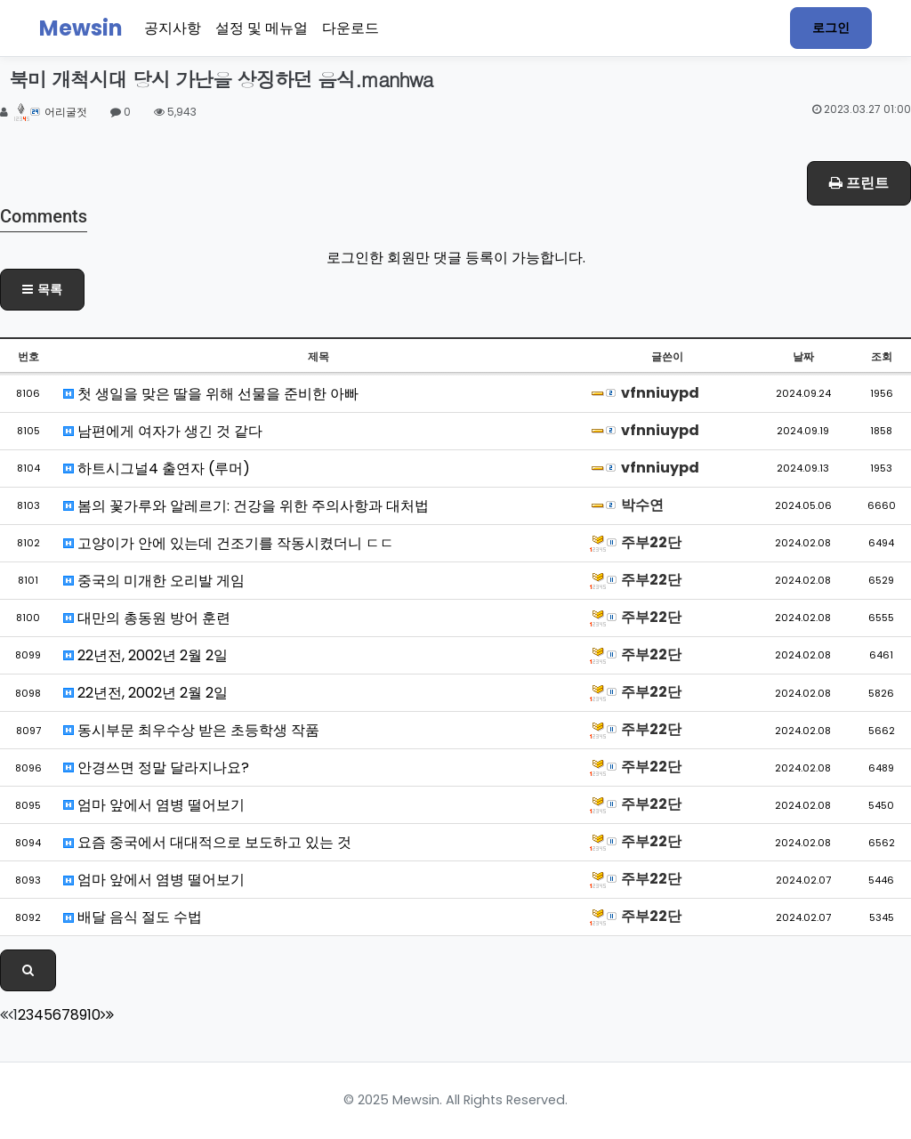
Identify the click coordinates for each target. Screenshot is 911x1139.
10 (94, 1015)
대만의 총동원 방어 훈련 (146, 618)
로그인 (831, 27)
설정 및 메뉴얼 (261, 28)
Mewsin (81, 28)
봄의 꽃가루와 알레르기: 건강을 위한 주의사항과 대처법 (246, 506)
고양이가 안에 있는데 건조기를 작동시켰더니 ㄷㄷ (228, 543)
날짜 (803, 356)
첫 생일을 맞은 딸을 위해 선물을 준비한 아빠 (211, 394)
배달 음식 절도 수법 (132, 917)
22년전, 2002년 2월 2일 (145, 655)
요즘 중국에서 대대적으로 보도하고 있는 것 (207, 842)
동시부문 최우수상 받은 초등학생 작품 (191, 730)
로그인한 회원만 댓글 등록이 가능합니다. (456, 257)
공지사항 (172, 28)
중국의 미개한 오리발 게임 (154, 580)
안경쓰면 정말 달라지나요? (156, 767)
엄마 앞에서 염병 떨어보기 (154, 805)
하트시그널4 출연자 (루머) (156, 468)
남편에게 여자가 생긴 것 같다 (162, 431)
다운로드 (350, 28)
